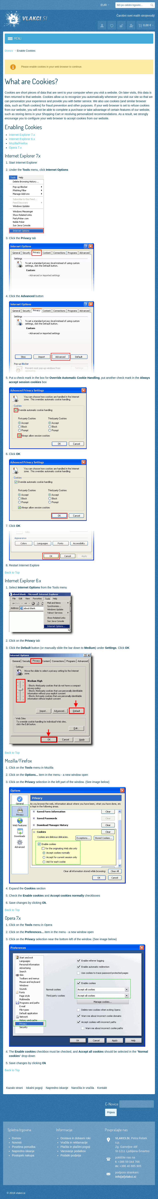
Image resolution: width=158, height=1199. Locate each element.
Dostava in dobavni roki (75, 1138)
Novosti (17, 1142)
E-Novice (111, 1104)
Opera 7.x (15, 147)
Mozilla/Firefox (18, 143)
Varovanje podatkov (73, 1151)
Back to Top (12, 572)
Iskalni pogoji (34, 1087)
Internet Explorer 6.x (22, 139)
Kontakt (102, 1087)
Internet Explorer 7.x (22, 134)
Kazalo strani (14, 1087)
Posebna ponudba (23, 1146)
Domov (16, 1138)
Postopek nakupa (23, 1155)
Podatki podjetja (70, 1155)
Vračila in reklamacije (74, 1142)
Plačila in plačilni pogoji (75, 1146)
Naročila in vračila (82, 1087)
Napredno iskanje (57, 1087)
